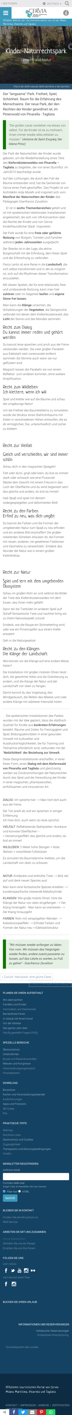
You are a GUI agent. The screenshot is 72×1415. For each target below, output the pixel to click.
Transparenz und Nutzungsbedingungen (27, 1149)
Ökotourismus (11, 1049)
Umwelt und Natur (36, 59)
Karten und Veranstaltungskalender (24, 1094)
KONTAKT (11, 1405)
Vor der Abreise (12, 1023)
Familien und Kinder (14, 1004)
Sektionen (10, 3)
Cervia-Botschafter (14, 1239)
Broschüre (9, 1090)
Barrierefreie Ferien (14, 1014)
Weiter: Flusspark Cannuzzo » (50, 983)
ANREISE (43, 1405)
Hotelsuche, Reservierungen (52, 1330)
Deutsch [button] (53, 3)
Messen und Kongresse (17, 1063)
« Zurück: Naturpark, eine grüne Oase (26, 977)
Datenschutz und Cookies (18, 1139)
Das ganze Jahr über (15, 1028)
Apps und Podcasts (14, 1104)
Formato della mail (25, 1184)
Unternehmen (11, 1054)
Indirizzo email (11, 1169)
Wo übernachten (13, 999)
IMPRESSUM (28, 1405)
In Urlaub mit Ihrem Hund (18, 1018)
